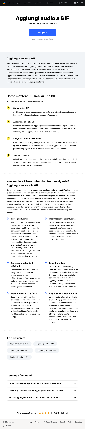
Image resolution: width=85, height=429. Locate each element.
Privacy (37, 422)
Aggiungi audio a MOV (19, 357)
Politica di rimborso (50, 422)
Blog (30, 422)
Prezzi (62, 422)
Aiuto (70, 422)
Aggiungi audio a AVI (45, 344)
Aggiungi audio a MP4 (19, 344)
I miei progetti (14, 3)
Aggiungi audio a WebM (20, 350)
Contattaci (78, 422)
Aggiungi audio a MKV (47, 350)
